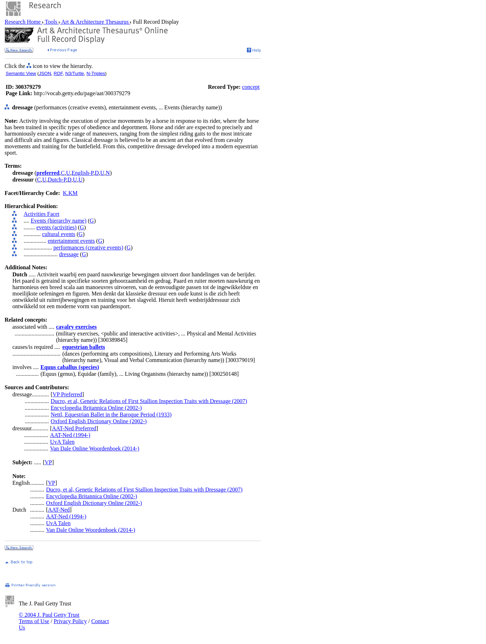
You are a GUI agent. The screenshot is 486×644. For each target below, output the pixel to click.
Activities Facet (42, 214)
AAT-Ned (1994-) (70, 435)
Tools (51, 22)
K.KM (70, 193)
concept (251, 87)
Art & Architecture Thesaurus (95, 22)
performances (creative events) (88, 248)
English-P (82, 173)
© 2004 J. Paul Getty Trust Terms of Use (49, 618)
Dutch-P (57, 180)
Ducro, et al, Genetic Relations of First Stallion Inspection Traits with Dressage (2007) (149, 401)
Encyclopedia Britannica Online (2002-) (96, 408)
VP (48, 462)
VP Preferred (67, 394)
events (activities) (56, 227)
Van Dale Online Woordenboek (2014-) (94, 448)
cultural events (58, 234)
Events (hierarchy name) (58, 221)
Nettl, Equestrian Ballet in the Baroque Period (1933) (111, 415)
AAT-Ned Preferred (74, 428)
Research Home (23, 22)
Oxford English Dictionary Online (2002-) (99, 421)
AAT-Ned (59, 510)
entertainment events (71, 241)
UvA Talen (62, 442)
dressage (69, 254)
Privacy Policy (70, 621)
